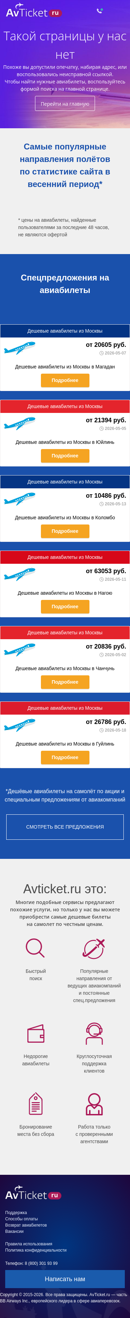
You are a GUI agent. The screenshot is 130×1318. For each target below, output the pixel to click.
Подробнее (65, 380)
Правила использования (28, 1244)
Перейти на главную (65, 103)
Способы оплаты (21, 1219)
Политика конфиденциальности (36, 1250)
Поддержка (16, 1212)
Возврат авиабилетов (26, 1225)
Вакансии (14, 1231)
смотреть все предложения (65, 827)
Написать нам (65, 1279)
